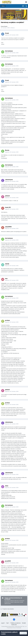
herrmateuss (9, 51)
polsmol (7, 196)
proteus (7, 320)
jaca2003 (8, 561)
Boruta (7, 150)
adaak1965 (8, 226)
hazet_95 (8, 207)
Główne (13, 27)
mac (6, 278)
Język (3, 623)
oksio (6, 486)
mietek (7, 264)
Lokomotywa (9, 179)
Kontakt (24, 623)
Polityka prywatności (16, 623)
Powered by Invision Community (14, 627)
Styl (7, 623)
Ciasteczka (14, 624)
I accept (23, 633)
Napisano (11, 35)
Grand (5, 26)
